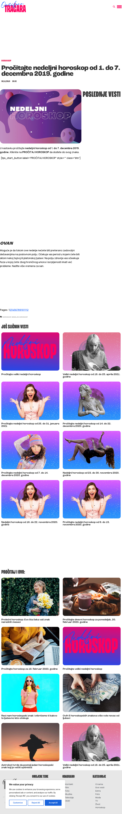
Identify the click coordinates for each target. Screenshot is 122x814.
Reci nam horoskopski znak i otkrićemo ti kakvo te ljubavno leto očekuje (29, 717)
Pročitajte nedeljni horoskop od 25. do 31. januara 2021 (30, 425)
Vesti (67, 801)
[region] (35, 794)
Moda (98, 798)
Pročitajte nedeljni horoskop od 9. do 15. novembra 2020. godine (86, 523)
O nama (99, 784)
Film (67, 788)
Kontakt (69, 784)
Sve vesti (99, 788)
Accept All (53, 803)
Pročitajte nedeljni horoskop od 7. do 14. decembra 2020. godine (24, 474)
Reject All (36, 803)
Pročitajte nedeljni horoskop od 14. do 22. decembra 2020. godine (87, 425)
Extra (98, 791)
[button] (114, 7)
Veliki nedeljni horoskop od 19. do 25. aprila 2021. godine (91, 375)
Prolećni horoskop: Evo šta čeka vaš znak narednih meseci (25, 620)
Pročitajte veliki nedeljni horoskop (21, 374)
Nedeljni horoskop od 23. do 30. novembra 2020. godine (91, 474)
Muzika (68, 794)
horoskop (7, 317)
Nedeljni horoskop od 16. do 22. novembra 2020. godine (29, 523)
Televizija (69, 798)
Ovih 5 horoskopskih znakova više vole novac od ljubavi (91, 717)
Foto (67, 791)
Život (97, 804)
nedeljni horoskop (20, 317)
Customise (18, 803)
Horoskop (100, 808)
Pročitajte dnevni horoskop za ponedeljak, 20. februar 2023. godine (89, 620)
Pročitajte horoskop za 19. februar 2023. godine (29, 669)
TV (96, 801)
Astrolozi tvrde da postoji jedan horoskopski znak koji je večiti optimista (27, 766)
